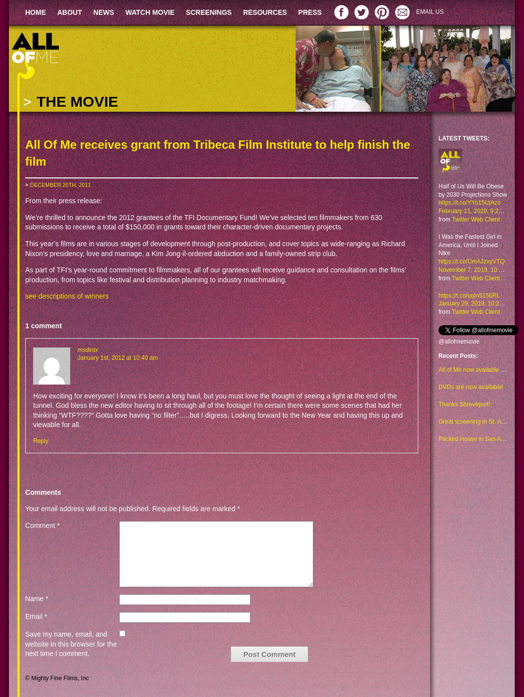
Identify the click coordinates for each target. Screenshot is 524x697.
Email (36, 616)
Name (36, 599)
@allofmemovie (459, 341)
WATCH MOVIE (150, 12)
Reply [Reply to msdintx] (40, 440)
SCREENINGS (209, 12)
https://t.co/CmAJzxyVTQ (471, 261)
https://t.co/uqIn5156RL (469, 295)
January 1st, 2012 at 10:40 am (118, 357)
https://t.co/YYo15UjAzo (469, 202)
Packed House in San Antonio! (478, 439)
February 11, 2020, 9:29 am (475, 211)
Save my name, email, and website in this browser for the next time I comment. (71, 643)
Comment (42, 525)
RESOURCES (265, 12)
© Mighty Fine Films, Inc (57, 678)
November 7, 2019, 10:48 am (476, 269)
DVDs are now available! (470, 387)
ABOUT (69, 12)
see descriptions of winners (67, 296)
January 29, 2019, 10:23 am (475, 303)
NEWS (103, 12)
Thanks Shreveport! (464, 404)
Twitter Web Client (476, 219)
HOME (35, 12)
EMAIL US (430, 11)
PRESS (309, 12)
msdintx (88, 350)
